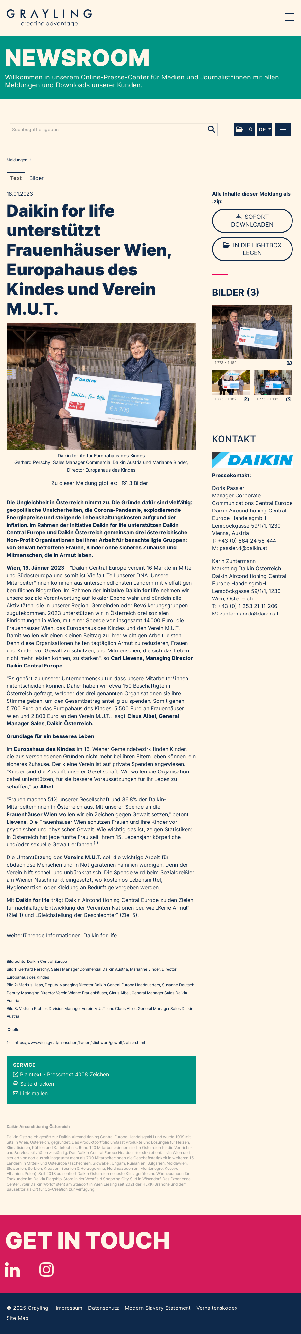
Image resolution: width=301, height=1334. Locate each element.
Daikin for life (100, 935)
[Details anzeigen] (289, 363)
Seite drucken (37, 1084)
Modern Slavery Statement (158, 1308)
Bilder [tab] (36, 178)
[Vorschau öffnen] (101, 386)
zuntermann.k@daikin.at (249, 613)
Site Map (17, 1318)
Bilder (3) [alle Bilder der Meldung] (235, 292)
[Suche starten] (212, 128)
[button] (244, 129)
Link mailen (34, 1093)
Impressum (69, 1308)
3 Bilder (138, 483)
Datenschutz (103, 1308)
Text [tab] (16, 178)
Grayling (49, 17)
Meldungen (17, 159)
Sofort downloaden (252, 220)
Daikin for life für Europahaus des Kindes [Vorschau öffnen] (101, 455)
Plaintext (31, 1074)
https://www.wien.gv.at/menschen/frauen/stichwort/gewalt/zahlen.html (80, 1042)
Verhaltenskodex (217, 1308)
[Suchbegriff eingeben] (114, 129)
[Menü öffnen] (283, 129)
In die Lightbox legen (252, 249)
